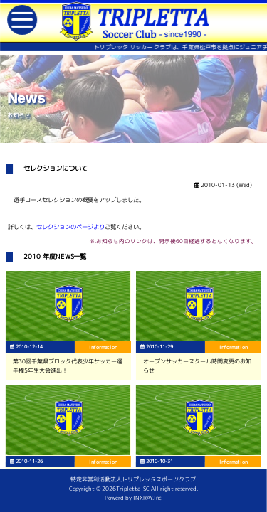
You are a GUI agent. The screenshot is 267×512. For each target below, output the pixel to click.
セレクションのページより (70, 227)
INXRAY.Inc (147, 498)
